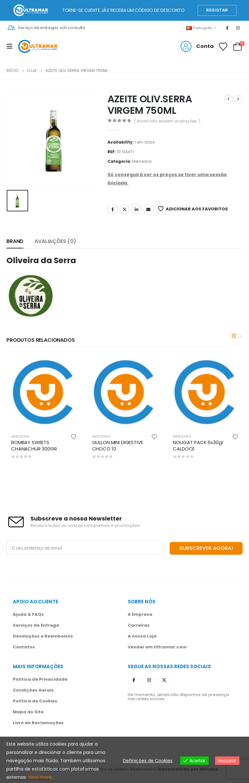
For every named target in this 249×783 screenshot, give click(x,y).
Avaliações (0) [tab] (55, 241)
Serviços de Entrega (36, 625)
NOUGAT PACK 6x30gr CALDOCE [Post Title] (198, 445)
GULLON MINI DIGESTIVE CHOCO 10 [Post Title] (117, 445)
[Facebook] (227, 27)
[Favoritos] (223, 47)
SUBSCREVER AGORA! (206, 547)
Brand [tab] (14, 241)
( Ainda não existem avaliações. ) (167, 121)
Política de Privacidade (40, 679)
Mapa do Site (28, 711)
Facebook (113, 209)
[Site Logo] (38, 46)
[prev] (228, 99)
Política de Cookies (35, 700)
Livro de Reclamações (38, 722)
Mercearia (142, 161)
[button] (234, 336)
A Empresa (140, 614)
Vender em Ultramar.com (157, 646)
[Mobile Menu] (11, 46)
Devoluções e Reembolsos (43, 635)
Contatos (24, 646)
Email (148, 209)
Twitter (124, 209)
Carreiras (139, 625)
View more (40, 777)
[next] (238, 99)
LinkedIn (136, 209)
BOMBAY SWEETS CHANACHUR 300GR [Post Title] (34, 445)
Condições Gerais (33, 689)
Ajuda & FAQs (28, 614)
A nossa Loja (142, 635)
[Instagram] (238, 27)
